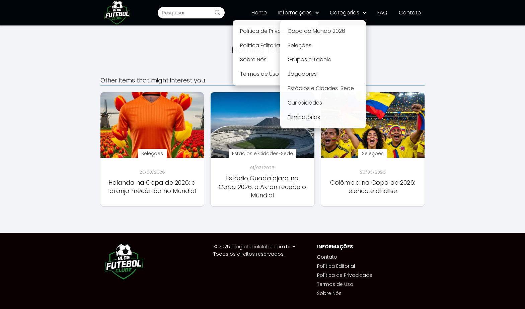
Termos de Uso (335, 284)
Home (259, 12)
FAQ (382, 12)
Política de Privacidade (344, 275)
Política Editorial (336, 266)
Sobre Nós (329, 293)
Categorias (344, 12)
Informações (295, 12)
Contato (410, 12)
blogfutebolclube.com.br (261, 246)
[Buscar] (217, 12)
